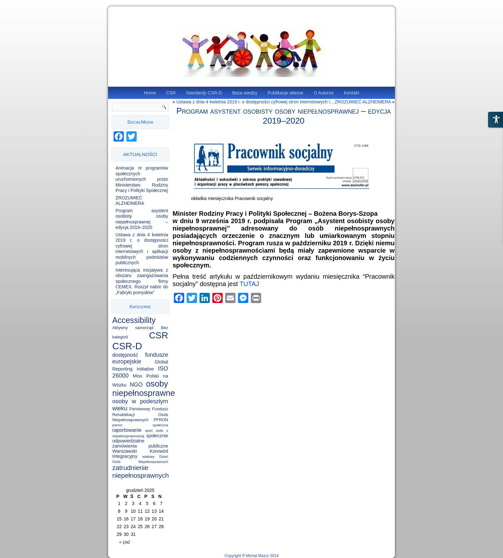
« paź (124, 542)
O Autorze (324, 92)
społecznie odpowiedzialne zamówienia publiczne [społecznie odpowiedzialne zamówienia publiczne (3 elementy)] (140, 441)
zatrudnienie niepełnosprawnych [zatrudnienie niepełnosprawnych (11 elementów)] (140, 471)
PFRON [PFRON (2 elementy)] (161, 419)
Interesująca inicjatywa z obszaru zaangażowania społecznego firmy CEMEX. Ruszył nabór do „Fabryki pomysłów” (141, 281)
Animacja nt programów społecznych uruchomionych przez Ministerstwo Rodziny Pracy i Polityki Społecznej (141, 179)
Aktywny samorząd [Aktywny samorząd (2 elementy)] (132, 327)
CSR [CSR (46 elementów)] (158, 335)
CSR (171, 92)
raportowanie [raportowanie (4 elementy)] (126, 430)
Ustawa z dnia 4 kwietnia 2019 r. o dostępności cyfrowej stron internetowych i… (255, 101)
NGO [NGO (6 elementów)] (136, 384)
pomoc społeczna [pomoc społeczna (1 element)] (140, 425)
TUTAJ (249, 283)
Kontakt (351, 92)
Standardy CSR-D (204, 92)
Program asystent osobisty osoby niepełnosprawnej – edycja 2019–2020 (141, 219)
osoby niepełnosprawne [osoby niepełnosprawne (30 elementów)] (143, 388)
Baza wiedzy (245, 92)
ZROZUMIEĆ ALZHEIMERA (129, 200)
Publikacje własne (285, 92)
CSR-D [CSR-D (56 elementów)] (127, 346)
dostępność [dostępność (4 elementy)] (125, 355)
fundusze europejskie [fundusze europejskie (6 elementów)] (140, 358)
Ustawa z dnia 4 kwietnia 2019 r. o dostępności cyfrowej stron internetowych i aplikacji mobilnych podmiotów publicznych (141, 249)
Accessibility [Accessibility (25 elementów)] (134, 320)
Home (150, 92)
